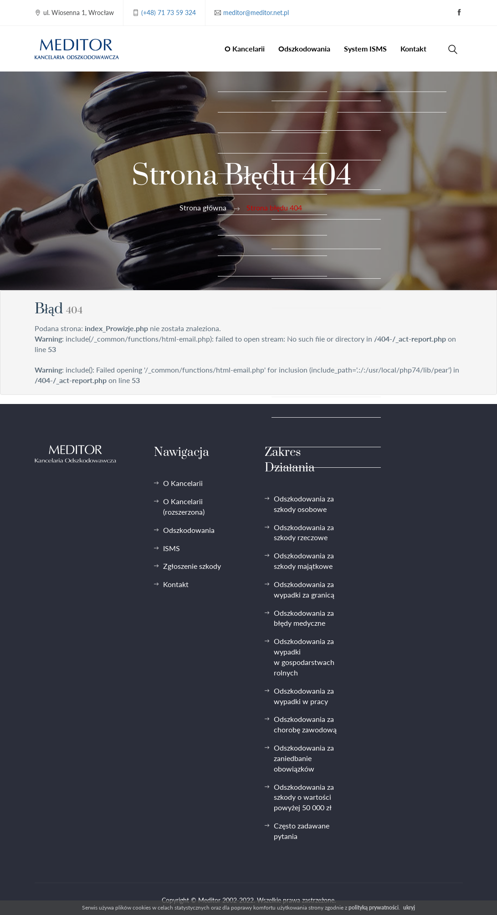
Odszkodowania (304, 48)
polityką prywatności (373, 907)
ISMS (171, 548)
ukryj (409, 907)
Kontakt (413, 48)
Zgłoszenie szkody (192, 566)
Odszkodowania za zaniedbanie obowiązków (304, 758)
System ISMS (365, 48)
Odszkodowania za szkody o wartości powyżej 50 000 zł (304, 797)
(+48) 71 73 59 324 (168, 12)
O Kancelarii (245, 48)
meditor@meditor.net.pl (256, 12)
